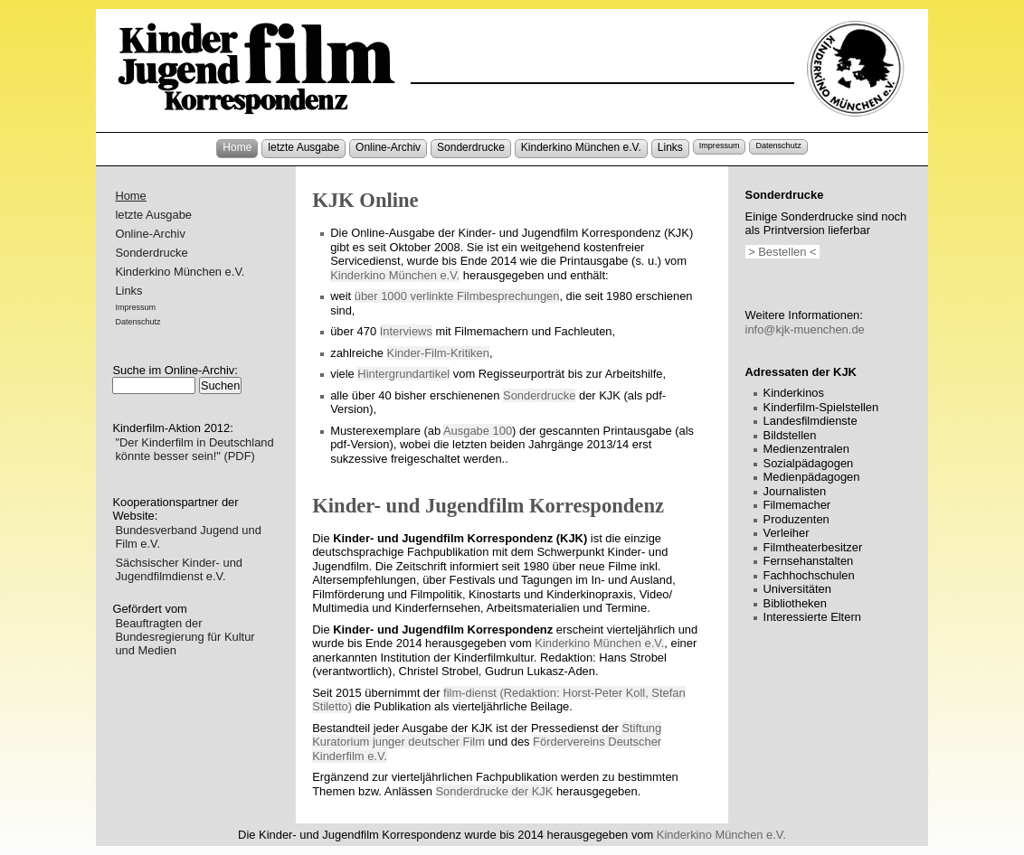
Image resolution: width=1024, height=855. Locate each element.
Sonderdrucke (471, 147)
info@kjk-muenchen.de (805, 329)
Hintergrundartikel (403, 374)
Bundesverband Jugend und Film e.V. (188, 536)
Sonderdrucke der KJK (495, 791)
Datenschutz (778, 145)
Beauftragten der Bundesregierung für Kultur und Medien (184, 636)
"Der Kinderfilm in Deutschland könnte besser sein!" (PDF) (194, 449)
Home (237, 147)
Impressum (719, 145)
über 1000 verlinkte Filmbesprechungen (457, 296)
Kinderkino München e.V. (581, 147)
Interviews (406, 331)
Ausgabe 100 (477, 430)
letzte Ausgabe (303, 147)
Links (670, 147)
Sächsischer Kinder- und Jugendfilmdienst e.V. (178, 569)
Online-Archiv (388, 147)
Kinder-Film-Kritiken (438, 353)
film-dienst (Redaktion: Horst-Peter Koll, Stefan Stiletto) (498, 700)
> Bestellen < (782, 251)
